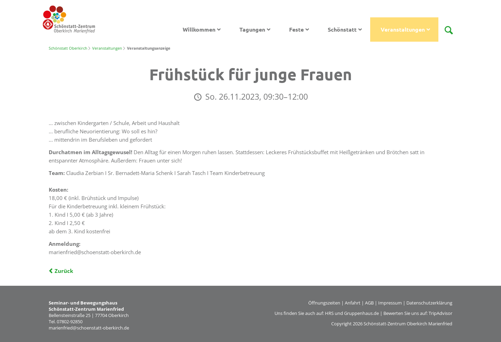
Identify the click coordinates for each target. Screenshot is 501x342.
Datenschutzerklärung (429, 303)
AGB (369, 303)
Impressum (390, 303)
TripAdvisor (440, 313)
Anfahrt (352, 303)
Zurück (64, 270)
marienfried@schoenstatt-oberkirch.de (89, 328)
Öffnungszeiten (324, 303)
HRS (329, 313)
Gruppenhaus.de (361, 313)
